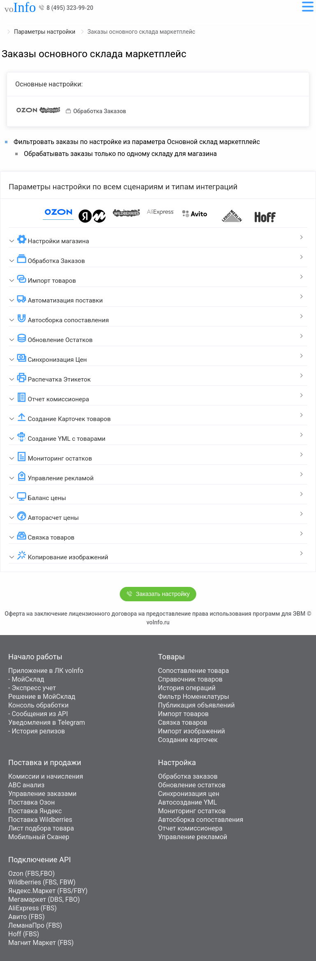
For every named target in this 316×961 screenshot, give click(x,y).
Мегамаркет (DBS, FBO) (44, 899)
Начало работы (35, 656)
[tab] (158, 237)
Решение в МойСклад (41, 696)
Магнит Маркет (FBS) (41, 943)
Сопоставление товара (193, 671)
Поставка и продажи (44, 762)
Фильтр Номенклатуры (193, 696)
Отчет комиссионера (190, 828)
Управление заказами (42, 794)
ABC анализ (26, 785)
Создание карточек (188, 740)
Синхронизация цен (188, 794)
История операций (187, 688)
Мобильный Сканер (38, 837)
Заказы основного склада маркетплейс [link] (141, 31)
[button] (158, 237)
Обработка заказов (188, 776)
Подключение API (39, 859)
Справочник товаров (190, 679)
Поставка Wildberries (40, 820)
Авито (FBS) (26, 917)
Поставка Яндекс (35, 811)
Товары (171, 656)
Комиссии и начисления (45, 776)
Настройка (177, 762)
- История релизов (36, 731)
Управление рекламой (192, 837)
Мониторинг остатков (191, 811)
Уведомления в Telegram (46, 722)
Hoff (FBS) (23, 934)
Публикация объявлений (196, 705)
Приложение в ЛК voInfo (46, 671)
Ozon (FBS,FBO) (31, 873)
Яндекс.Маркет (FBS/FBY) (48, 891)
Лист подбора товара (41, 828)
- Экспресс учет (32, 688)
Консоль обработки (38, 705)
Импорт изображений (191, 731)
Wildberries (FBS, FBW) (42, 882)
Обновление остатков (191, 785)
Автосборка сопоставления (200, 820)
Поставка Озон (31, 802)
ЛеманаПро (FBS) (35, 925)
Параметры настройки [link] (45, 31)
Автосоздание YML (187, 802)
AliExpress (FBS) (32, 908)
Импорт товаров (183, 714)
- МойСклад (26, 679)
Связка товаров (182, 722)
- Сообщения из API (38, 714)
